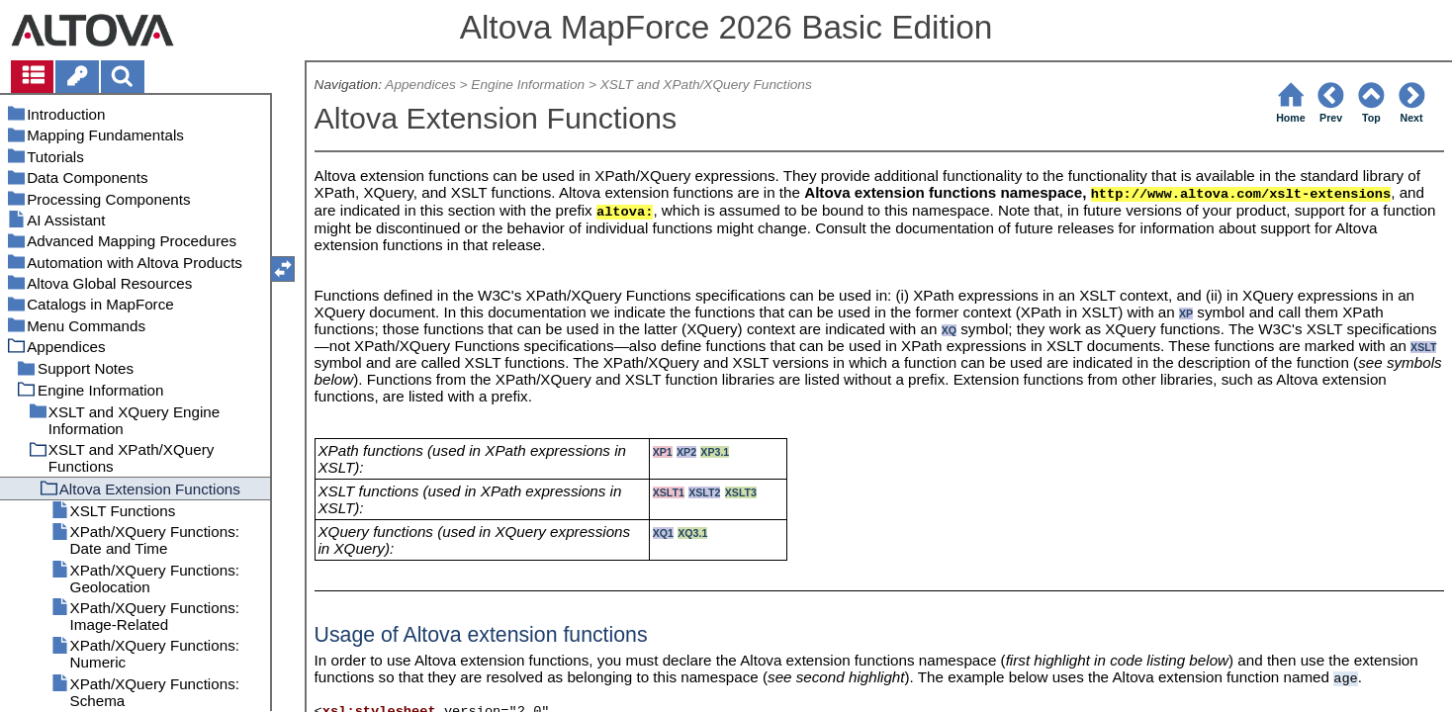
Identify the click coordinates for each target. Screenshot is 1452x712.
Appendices (420, 84)
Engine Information (528, 84)
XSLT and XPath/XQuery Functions (706, 84)
